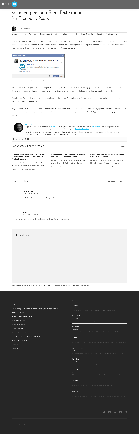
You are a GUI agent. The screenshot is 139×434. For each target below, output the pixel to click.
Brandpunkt (63, 4)
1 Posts (74, 306)
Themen (25, 4)
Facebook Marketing (112, 166)
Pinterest (76, 390)
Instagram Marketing (19, 324)
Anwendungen (16, 168)
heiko (25, 212)
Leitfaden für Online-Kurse (20, 339)
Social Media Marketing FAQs (22, 331)
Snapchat (76, 358)
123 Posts (74, 339)
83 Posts (74, 360)
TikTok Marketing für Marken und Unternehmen (28, 335)
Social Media (31, 168)
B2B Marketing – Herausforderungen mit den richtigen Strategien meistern (37, 308)
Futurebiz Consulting (82, 129)
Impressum (15, 343)
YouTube (75, 379)
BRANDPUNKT (96, 127)
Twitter (75, 336)
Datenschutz (16, 347)
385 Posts (75, 328)
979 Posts (75, 317)
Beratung (45, 4)
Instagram (76, 326)
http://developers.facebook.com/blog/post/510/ (40, 197)
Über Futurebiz (73, 4)
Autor (53, 127)
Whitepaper (35, 4)
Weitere (123, 146)
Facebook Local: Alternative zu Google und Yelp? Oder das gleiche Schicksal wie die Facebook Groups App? (28, 155)
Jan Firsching (24, 28)
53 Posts (74, 382)
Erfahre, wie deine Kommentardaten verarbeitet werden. (70, 284)
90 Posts (74, 350)
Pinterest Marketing (18, 328)
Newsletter (53, 4)
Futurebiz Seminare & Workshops (23, 316)
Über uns (15, 304)
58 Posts (74, 371)
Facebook (24, 168)
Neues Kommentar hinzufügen (117, 180)
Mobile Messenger (80, 369)
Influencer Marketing (18, 320)
